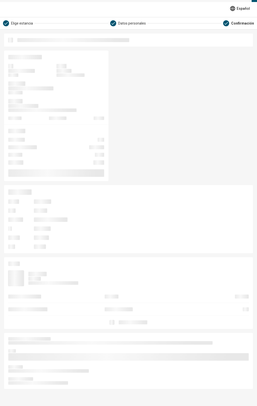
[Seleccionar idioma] (240, 8)
